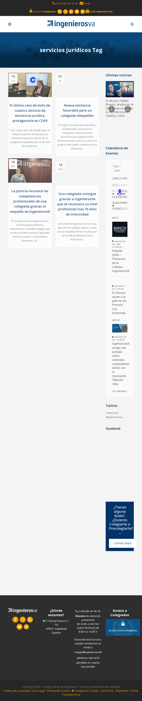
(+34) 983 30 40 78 (67, 3)
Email (85, 3)
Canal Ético (107, 691)
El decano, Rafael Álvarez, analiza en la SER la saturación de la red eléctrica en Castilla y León (119, 108)
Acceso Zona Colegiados (123, 626)
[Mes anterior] (113, 165)
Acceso (43, 11)
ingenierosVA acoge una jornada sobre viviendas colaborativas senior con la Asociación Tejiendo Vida (121, 364)
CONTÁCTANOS (123, 543)
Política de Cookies (59, 691)
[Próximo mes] (121, 165)
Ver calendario (119, 391)
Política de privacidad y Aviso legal (25, 691)
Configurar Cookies (85, 691)
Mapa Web (122, 691)
